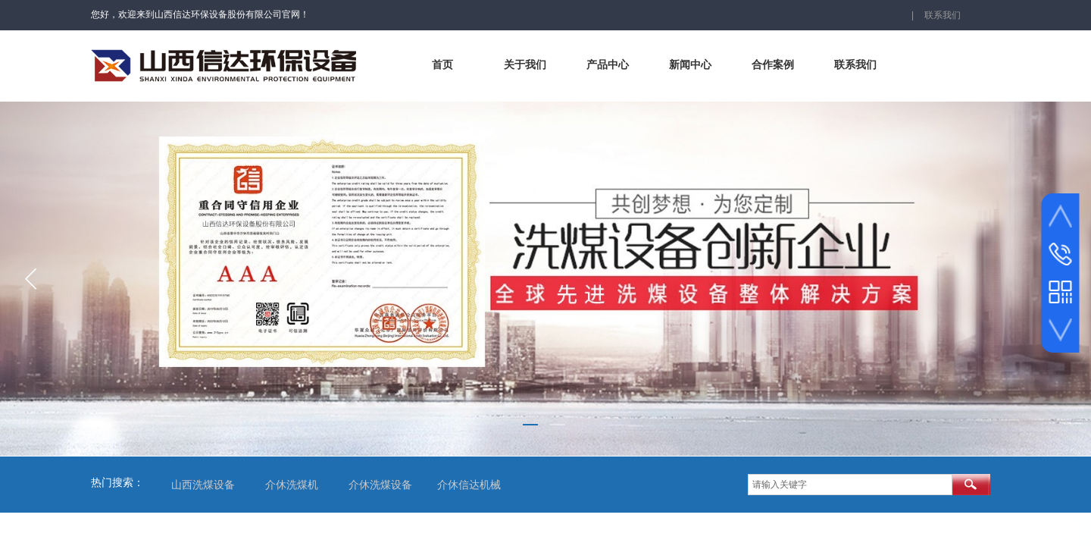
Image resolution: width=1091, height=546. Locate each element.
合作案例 (773, 65)
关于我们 (525, 65)
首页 (442, 65)
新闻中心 (690, 65)
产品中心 (607, 65)
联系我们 (855, 65)
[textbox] (850, 484)
